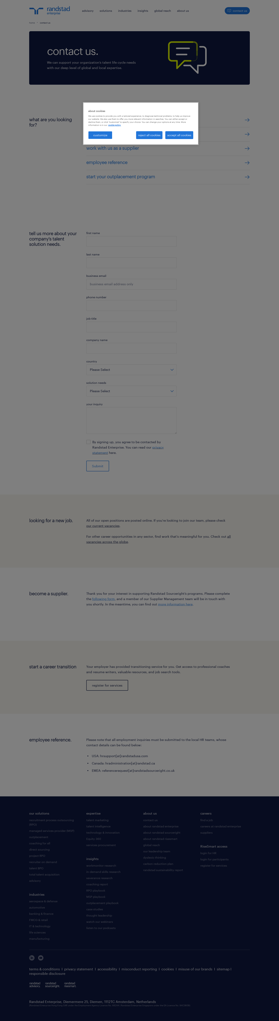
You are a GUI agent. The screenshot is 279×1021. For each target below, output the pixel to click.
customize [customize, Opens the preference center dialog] (100, 135)
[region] (141, 123)
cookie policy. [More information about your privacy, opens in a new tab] (114, 125)
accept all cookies (179, 135)
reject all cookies (149, 135)
